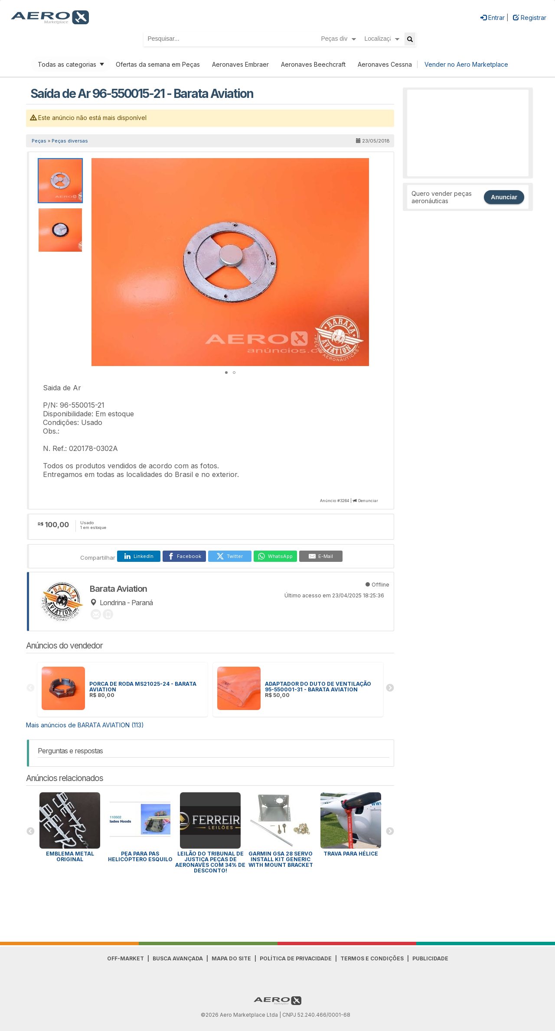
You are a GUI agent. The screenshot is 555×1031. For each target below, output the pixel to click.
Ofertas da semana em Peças (158, 64)
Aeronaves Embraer (240, 64)
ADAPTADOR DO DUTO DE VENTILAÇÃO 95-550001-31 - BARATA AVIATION (318, 687)
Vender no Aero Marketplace (466, 64)
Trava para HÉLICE (350, 853)
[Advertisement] (467, 133)
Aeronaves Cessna (385, 64)
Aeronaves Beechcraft (313, 64)
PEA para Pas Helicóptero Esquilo (140, 856)
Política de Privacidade (296, 958)
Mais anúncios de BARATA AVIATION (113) (85, 725)
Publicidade (430, 958)
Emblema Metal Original (70, 856)
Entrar (492, 17)
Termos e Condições (372, 958)
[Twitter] (229, 556)
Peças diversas (70, 141)
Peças (39, 141)
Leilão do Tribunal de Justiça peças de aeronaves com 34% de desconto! (210, 862)
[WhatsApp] (275, 556)
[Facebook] (184, 556)
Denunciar (368, 500)
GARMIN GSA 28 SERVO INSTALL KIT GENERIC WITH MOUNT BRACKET (280, 859)
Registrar (529, 17)
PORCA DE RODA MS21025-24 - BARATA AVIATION (142, 687)
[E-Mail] (321, 556)
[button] (361, 166)
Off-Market (125, 958)
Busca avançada (178, 958)
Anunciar (504, 197)
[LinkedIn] (138, 556)
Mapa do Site (231, 958)
